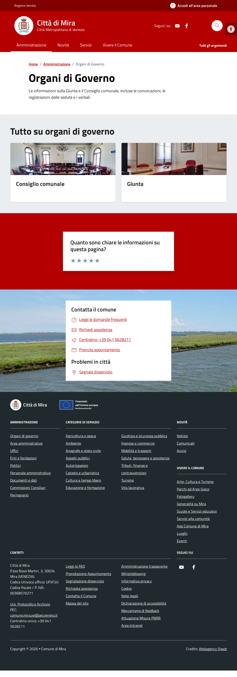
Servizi (86, 45)
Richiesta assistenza (82, 588)
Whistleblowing (133, 573)
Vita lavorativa (132, 487)
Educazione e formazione (85, 487)
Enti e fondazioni (23, 458)
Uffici (14, 450)
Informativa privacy (136, 581)
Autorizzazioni (77, 465)
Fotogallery (185, 496)
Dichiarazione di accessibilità (143, 603)
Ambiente (73, 443)
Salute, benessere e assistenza (145, 458)
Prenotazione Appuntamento (88, 573)
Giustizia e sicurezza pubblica (144, 436)
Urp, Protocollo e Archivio (30, 604)
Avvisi (181, 450)
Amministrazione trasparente (144, 566)
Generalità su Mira (191, 504)
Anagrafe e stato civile (83, 450)
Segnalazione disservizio (85, 581)
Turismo (127, 480)
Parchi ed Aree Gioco (193, 489)
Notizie (182, 436)
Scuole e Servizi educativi (197, 511)
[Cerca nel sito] (217, 25)
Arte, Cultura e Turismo (195, 481)
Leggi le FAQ (75, 566)
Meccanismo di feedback (140, 610)
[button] (231, 29)
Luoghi (182, 533)
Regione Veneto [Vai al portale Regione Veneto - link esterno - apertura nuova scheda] (25, 5)
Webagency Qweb (213, 649)
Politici (15, 465)
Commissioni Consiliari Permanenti (28, 491)
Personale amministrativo (30, 473)
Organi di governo (24, 436)
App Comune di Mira (193, 526)
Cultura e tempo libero (83, 480)
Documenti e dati (23, 480)
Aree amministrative (26, 443)
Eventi (182, 541)
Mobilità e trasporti (136, 450)
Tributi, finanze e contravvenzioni (134, 469)
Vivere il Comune (117, 45)
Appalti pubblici (78, 458)
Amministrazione (31, 45)
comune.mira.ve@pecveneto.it (34, 615)
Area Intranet (132, 625)
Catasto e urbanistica (82, 473)
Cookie (126, 588)
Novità (63, 45)
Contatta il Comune (81, 596)
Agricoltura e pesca (81, 436)
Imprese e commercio (138, 443)
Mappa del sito (77, 603)
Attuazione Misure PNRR (141, 618)
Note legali (129, 596)
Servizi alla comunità (193, 518)
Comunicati (186, 443)
